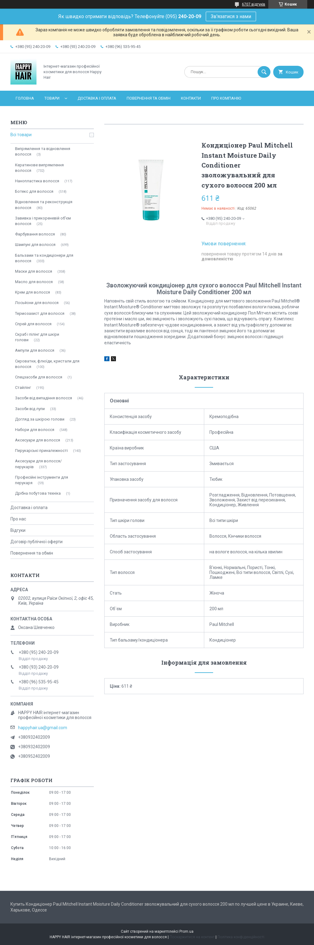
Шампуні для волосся (35, 244)
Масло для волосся (34, 281)
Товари (51, 98)
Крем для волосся (32, 292)
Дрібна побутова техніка (38, 493)
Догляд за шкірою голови (39, 419)
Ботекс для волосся (34, 191)
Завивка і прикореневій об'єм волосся (43, 221)
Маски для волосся (33, 271)
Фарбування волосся (35, 234)
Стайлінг (23, 387)
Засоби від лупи (30, 408)
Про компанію (226, 98)
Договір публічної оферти (36, 541)
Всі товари (21, 134)
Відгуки (17, 530)
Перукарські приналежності (41, 450)
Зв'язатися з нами (231, 16)
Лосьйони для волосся (37, 302)
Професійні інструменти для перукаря (41, 480)
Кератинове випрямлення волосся (39, 168)
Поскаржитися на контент (192, 937)
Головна (25, 98)
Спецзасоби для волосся (38, 377)
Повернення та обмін (148, 98)
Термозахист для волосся (39, 313)
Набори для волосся (34, 429)
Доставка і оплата (97, 98)
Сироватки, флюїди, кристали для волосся (47, 364)
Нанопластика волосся (37, 181)
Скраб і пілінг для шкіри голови (37, 337)
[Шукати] (264, 72)
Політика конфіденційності (240, 937)
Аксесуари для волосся (37, 440)
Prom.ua (186, 931)
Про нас (18, 518)
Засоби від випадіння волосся (43, 398)
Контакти (191, 98)
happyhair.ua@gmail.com (42, 727)
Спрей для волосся (33, 324)
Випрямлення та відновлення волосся (42, 151)
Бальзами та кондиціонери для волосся (44, 258)
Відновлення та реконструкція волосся (43, 205)
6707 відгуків (253, 4)
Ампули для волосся (34, 350)
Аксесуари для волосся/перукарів (38, 464)
